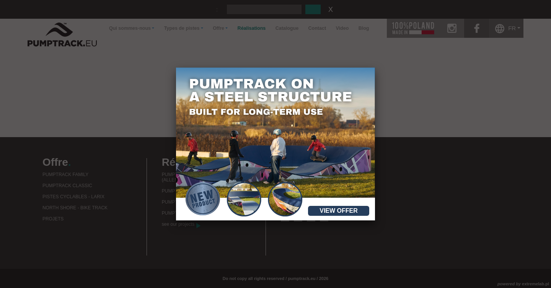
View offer (339, 210)
